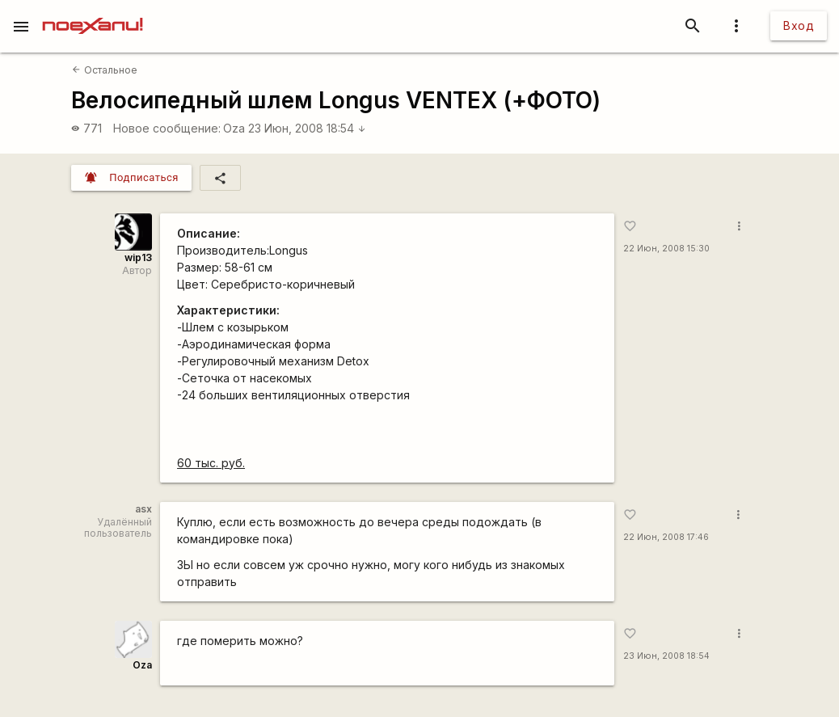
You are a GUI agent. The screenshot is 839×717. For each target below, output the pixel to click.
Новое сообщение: (167, 128)
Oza (234, 128)
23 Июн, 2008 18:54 (307, 128)
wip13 (138, 257)
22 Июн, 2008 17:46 (666, 537)
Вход (798, 25)
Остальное (104, 70)
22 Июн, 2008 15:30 (666, 248)
